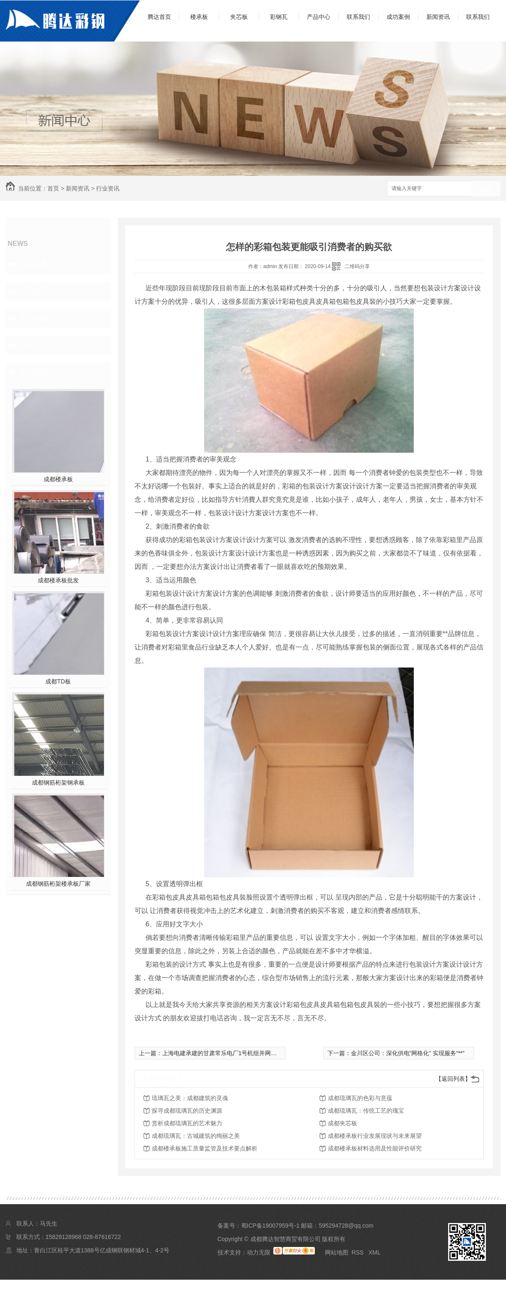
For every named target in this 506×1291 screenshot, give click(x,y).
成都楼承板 (58, 479)
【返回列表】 (453, 1078)
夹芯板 (239, 16)
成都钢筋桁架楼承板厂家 (58, 883)
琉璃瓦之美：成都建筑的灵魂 (190, 1098)
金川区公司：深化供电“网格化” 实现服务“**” (407, 1053)
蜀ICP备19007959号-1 (270, 1225)
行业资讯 (107, 188)
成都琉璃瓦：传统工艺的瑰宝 (366, 1110)
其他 (26, 345)
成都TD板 (58, 681)
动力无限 (258, 1252)
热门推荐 (33, 372)
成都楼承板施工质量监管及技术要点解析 (204, 1148)
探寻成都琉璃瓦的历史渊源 (187, 1110)
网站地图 (336, 1252)
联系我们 (358, 16)
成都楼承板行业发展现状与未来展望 (375, 1135)
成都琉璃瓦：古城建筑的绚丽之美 (196, 1135)
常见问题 (33, 318)
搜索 (486, 189)
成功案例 (398, 16)
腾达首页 (159, 16)
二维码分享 (357, 266)
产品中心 (318, 16)
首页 (53, 188)
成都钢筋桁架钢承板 (58, 782)
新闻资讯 (438, 16)
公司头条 (33, 264)
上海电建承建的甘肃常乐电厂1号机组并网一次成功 (228, 1053)
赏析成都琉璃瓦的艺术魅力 (187, 1123)
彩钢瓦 (279, 16)
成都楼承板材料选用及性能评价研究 (375, 1148)
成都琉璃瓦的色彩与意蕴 (360, 1098)
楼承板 (199, 16)
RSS (358, 1252)
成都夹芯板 (342, 1123)
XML (374, 1252)
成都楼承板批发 (58, 580)
